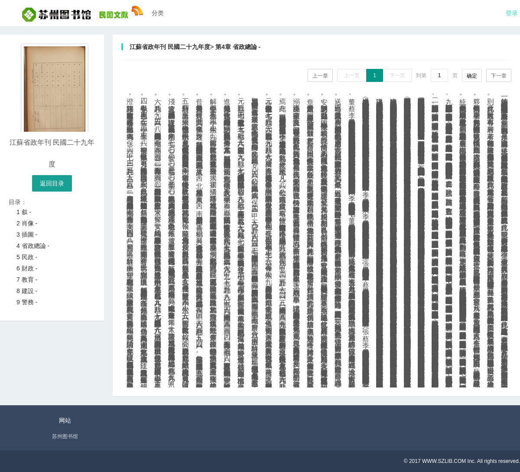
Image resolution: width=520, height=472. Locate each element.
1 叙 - (23, 211)
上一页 (352, 75)
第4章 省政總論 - (237, 46)
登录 (512, 13)
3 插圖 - (26, 234)
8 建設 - (26, 290)
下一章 (499, 76)
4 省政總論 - (32, 245)
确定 (472, 76)
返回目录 (52, 183)
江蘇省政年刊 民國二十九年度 (170, 46)
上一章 (320, 76)
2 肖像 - (26, 223)
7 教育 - (26, 279)
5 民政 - (26, 257)
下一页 (397, 75)
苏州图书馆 (65, 436)
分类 (158, 13)
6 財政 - (26, 268)
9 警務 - (26, 302)
